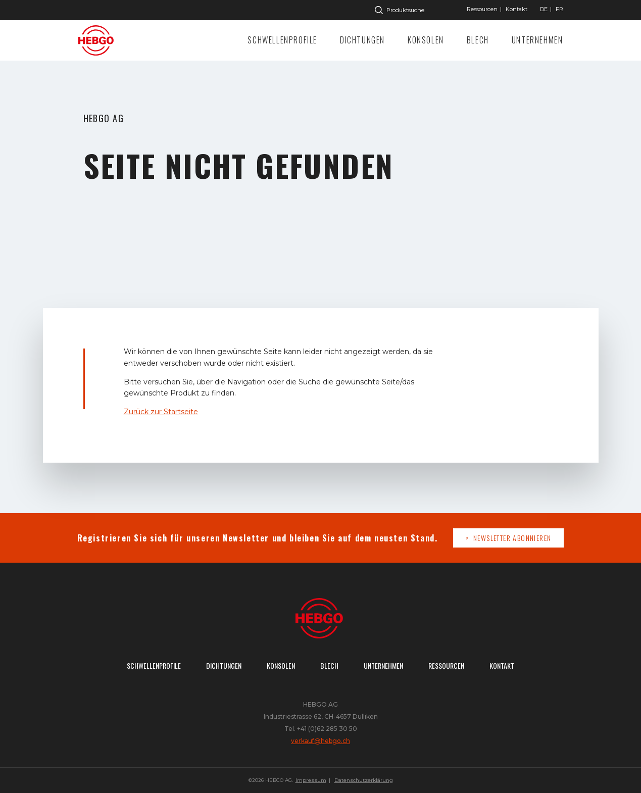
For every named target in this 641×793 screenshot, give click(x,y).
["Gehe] (544, 9)
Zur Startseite (98, 40)
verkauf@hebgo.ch (320, 741)
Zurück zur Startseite (161, 411)
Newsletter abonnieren (512, 537)
